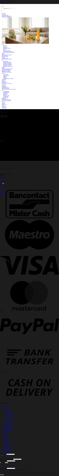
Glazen (7, 417)
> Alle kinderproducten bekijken (9, 431)
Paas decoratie (6, 447)
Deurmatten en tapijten (9, 414)
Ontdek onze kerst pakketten (8, 451)
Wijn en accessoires (9, 419)
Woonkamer (6, 409)
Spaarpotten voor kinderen (8, 430)
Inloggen (6, 462)
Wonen (3, 44)
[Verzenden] (2, 455)
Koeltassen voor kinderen (8, 426)
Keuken (5, 416)
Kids (2, 60)
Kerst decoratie (6, 446)
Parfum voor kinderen (7, 425)
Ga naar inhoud (2, 0)
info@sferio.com (2, 178)
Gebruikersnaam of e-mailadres (6, 459)
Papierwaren (4, 84)
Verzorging (5, 434)
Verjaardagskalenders (7, 442)
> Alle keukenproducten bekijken (11, 422)
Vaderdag (5, 449)
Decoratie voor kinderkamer (8, 427)
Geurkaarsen (8, 410)
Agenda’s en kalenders (7, 443)
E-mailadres (3, 468)
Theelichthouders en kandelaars (11, 415)
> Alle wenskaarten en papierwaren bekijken (11, 444)
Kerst (3, 405)
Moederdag (5, 448)
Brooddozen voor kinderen (8, 429)
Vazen (7, 413)
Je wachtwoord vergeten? (4, 464)
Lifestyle (3, 73)
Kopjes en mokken (9, 420)
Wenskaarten (6, 441)
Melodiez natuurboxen (9, 411)
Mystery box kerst (6, 450)
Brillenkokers (6, 439)
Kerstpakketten (6, 406)
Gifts (2, 90)
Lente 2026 (4, 13)
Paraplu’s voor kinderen (7, 428)
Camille (5, 424)
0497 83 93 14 (2, 179)
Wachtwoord (3, 460)
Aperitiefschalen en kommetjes (11, 418)
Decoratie (7, 412)
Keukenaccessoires (9, 421)
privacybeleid (54, 473)
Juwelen (5, 433)
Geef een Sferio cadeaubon (8, 452)
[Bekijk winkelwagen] (3, 6)
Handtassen (6, 436)
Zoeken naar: (6, 8)
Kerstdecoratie (6, 407)
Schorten (5, 438)
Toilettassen (6, 437)
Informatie (3, 101)
